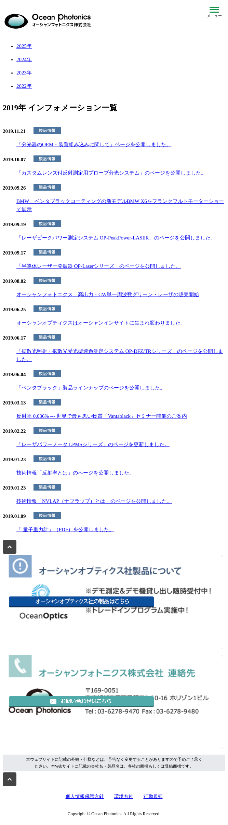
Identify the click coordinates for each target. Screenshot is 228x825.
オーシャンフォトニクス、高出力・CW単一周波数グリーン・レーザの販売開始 (107, 294)
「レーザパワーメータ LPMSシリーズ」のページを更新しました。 (93, 444)
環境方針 (123, 796)
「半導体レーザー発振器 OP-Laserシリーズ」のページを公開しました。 (98, 266)
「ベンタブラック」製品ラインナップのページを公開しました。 (90, 387)
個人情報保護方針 (85, 796)
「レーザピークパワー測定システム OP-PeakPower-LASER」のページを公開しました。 (116, 237)
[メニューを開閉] (214, 12)
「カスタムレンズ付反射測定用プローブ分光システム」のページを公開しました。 (111, 173)
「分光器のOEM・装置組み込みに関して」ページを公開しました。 (93, 144)
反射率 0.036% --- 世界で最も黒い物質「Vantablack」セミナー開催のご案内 (101, 416)
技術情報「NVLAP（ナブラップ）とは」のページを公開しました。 (94, 501)
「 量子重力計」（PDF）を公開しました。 (65, 529)
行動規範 (153, 796)
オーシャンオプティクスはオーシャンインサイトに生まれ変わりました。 (101, 323)
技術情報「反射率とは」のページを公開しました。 (75, 473)
